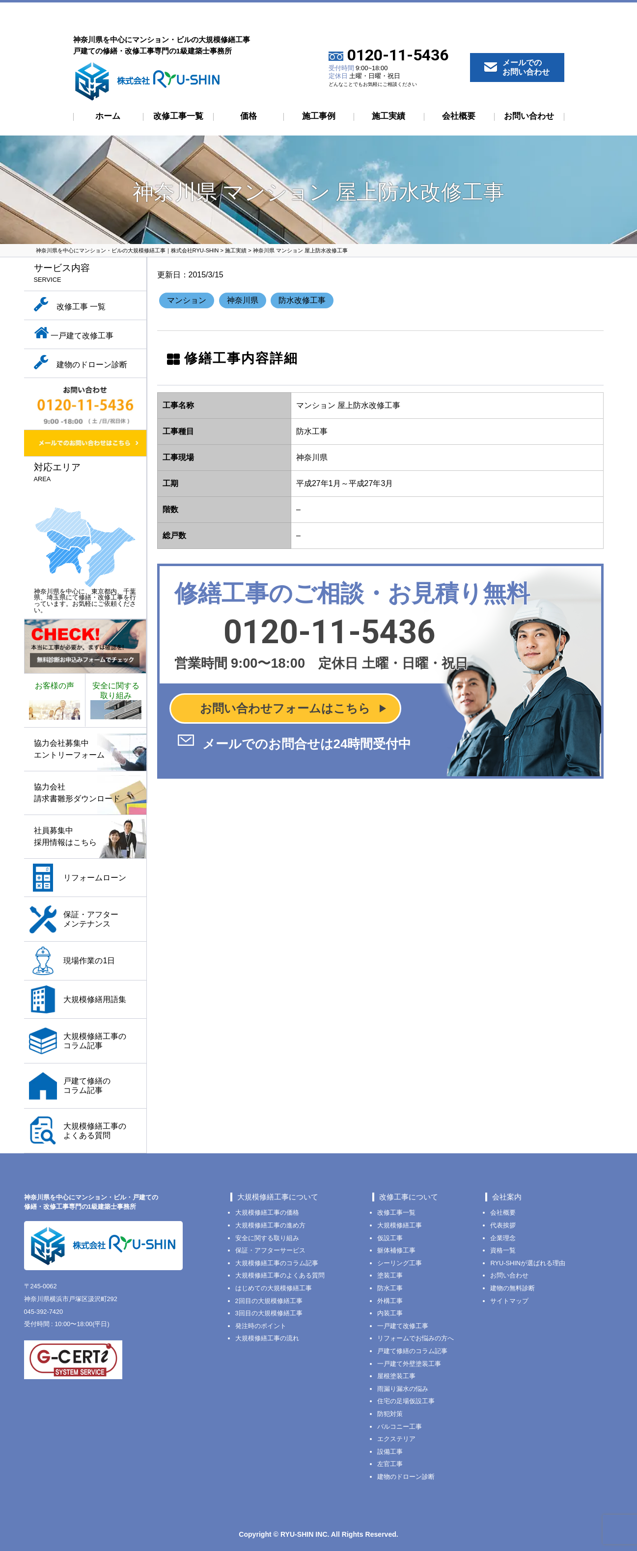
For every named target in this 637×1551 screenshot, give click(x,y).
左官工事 (390, 1464)
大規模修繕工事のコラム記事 (276, 1263)
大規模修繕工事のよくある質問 (280, 1275)
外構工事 (390, 1301)
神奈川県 (242, 300)
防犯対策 (390, 1413)
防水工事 (390, 1288)
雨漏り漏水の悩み (402, 1388)
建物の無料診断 (512, 1288)
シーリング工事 (399, 1263)
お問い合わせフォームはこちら (285, 708)
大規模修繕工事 (399, 1225)
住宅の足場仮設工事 (406, 1401)
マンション (186, 300)
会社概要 (458, 116)
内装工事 (390, 1313)
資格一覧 (503, 1250)
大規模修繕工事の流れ (267, 1338)
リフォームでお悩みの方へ (415, 1338)
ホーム (107, 116)
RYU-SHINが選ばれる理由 (527, 1263)
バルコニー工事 (399, 1426)
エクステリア (396, 1438)
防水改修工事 (302, 300)
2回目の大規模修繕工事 (269, 1301)
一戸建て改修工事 (402, 1326)
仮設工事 (390, 1238)
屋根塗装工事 (396, 1376)
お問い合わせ (529, 116)
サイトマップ (509, 1301)
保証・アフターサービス (270, 1250)
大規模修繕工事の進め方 (270, 1225)
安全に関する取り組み (267, 1238)
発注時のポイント (260, 1326)
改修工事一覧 (178, 116)
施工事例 (318, 116)
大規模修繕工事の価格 (267, 1212)
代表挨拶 (503, 1225)
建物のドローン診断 (406, 1476)
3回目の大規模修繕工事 (269, 1313)
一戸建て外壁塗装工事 (409, 1363)
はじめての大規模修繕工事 (273, 1288)
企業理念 (503, 1238)
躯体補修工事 (396, 1250)
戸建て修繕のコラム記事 (412, 1351)
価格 (248, 116)
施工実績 (388, 116)
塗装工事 (390, 1275)
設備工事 (390, 1451)
